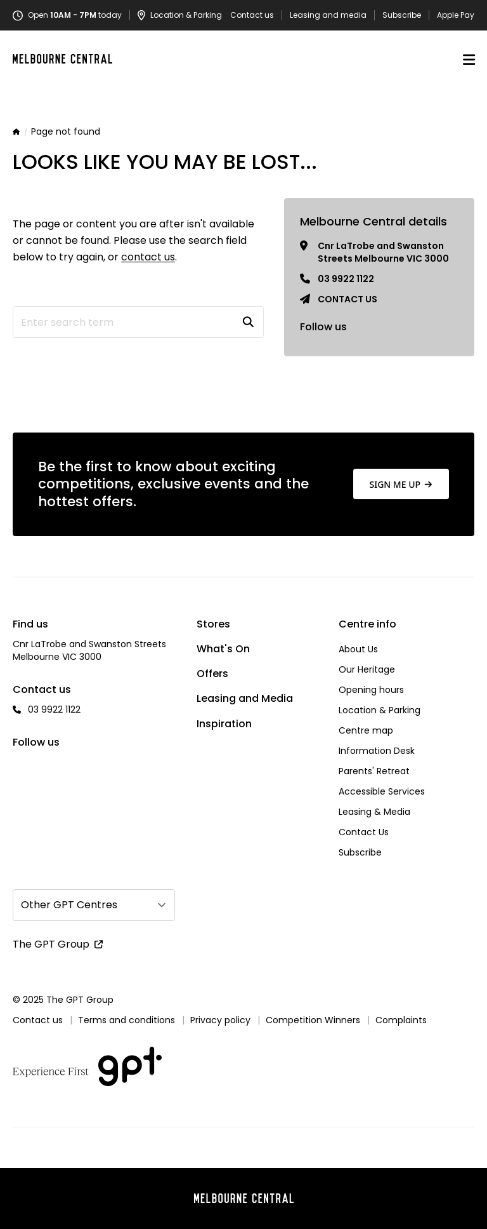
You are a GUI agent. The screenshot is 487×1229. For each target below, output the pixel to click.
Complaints (401, 1020)
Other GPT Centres (69, 904)
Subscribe (401, 15)
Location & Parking (379, 710)
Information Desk (377, 750)
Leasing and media (328, 15)
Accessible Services (382, 791)
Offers (212, 674)
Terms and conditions (126, 1020)
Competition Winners (313, 1020)
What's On (223, 649)
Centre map (366, 730)
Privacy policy (220, 1020)
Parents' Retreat (374, 771)
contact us (148, 257)
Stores (213, 624)
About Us (358, 649)
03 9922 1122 (346, 278)
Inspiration (224, 724)
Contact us (252, 15)
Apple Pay (455, 15)
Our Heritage (367, 669)
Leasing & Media (374, 811)
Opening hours (371, 689)
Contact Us (364, 832)
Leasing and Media (245, 698)
